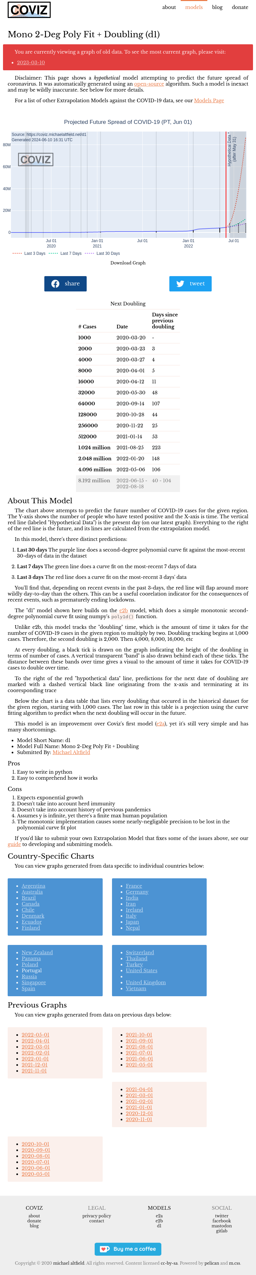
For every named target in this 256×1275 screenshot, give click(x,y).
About (169, 7)
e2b (123, 611)
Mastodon (222, 1225)
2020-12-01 (139, 1113)
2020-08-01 (36, 1156)
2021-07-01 (139, 1053)
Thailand (137, 959)
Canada (31, 904)
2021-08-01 (139, 1047)
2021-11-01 (34, 1071)
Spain (28, 989)
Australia (32, 892)
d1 (159, 1225)
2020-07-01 (35, 1162)
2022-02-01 (36, 1053)
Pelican (211, 1263)
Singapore (34, 983)
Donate (240, 7)
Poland (30, 965)
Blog (217, 7)
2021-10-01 (139, 1035)
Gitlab (221, 1230)
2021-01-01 (139, 1107)
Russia (29, 977)
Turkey (134, 965)
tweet (190, 284)
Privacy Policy (96, 1215)
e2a (160, 724)
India (132, 898)
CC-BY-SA (169, 1263)
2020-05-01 (36, 1174)
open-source (149, 84)
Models (194, 7)
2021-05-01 (139, 1065)
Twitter (221, 1215)
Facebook (222, 1220)
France (134, 886)
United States (142, 971)
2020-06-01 (36, 1168)
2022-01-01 (35, 1059)
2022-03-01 (36, 1047)
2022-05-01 (35, 1035)
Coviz (34, 1208)
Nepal (133, 928)
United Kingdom (146, 983)
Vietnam (136, 989)
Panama (31, 959)
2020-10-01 (35, 1144)
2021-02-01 (139, 1101)
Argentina (33, 886)
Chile (28, 910)
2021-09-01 (139, 1041)
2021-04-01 (139, 1089)
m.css (234, 1263)
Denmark (33, 916)
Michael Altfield (71, 752)
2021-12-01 (35, 1065)
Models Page (209, 101)
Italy (131, 916)
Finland (31, 928)
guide (14, 844)
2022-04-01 (35, 1041)
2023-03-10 (31, 63)
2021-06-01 (139, 1059)
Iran (131, 904)
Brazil (29, 898)
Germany (137, 892)
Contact (96, 1220)
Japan (132, 922)
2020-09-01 (36, 1150)
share (65, 284)
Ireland (134, 910)
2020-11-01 (139, 1119)
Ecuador (32, 922)
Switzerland (140, 953)
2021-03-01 (139, 1095)
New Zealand (37, 953)
